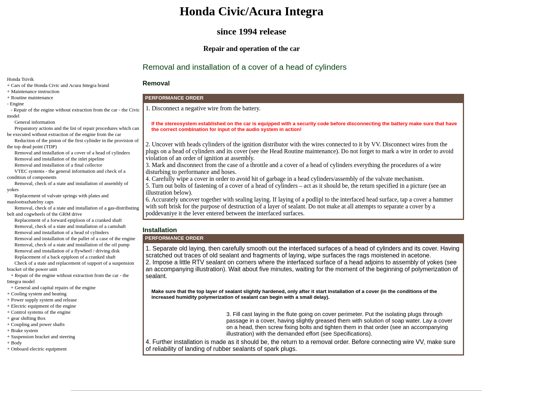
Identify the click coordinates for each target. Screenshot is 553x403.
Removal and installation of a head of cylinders (62, 232)
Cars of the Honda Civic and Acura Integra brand (60, 85)
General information (35, 122)
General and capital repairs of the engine (55, 287)
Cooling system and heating (39, 294)
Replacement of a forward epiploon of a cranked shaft (68, 220)
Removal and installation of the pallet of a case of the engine (75, 238)
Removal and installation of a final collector (58, 165)
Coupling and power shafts (38, 324)
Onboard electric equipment (39, 349)
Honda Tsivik (20, 79)
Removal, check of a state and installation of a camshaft (70, 226)
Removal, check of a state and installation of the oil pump (72, 244)
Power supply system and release (44, 300)
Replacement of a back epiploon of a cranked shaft (65, 257)
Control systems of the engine (41, 312)
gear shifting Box (28, 318)
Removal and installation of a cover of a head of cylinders (72, 153)
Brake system (24, 330)
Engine (17, 103)
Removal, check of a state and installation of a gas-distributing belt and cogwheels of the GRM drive (73, 211)
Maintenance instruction (35, 91)
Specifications (351, 333)
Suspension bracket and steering (43, 336)
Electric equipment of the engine (43, 306)
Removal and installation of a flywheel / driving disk (67, 251)
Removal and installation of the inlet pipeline (60, 159)
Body (16, 343)
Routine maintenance (32, 97)
